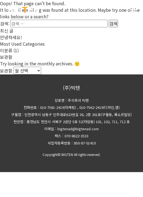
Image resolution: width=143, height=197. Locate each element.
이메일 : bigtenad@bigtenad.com (71, 128)
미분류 (6, 50)
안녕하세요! (11, 37)
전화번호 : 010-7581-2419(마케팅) (50, 107)
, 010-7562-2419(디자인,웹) (98, 107)
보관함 (6, 70)
